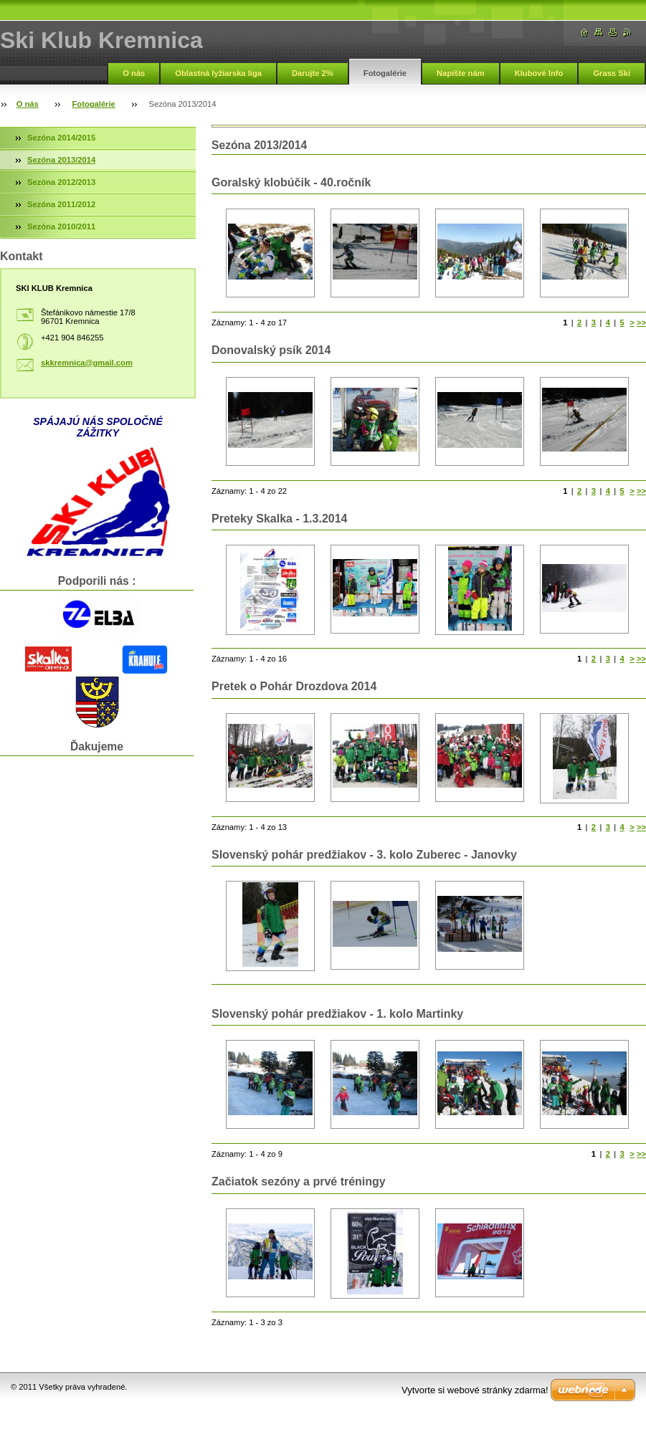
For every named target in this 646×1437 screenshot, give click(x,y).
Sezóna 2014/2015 (61, 137)
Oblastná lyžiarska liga (218, 73)
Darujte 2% (312, 73)
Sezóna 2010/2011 (61, 226)
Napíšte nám (461, 73)
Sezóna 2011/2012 (61, 204)
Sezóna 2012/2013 (61, 182)
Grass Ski (611, 73)
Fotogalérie (385, 73)
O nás (134, 73)
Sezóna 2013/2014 (61, 160)
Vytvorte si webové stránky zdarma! (475, 1390)
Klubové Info (539, 73)
